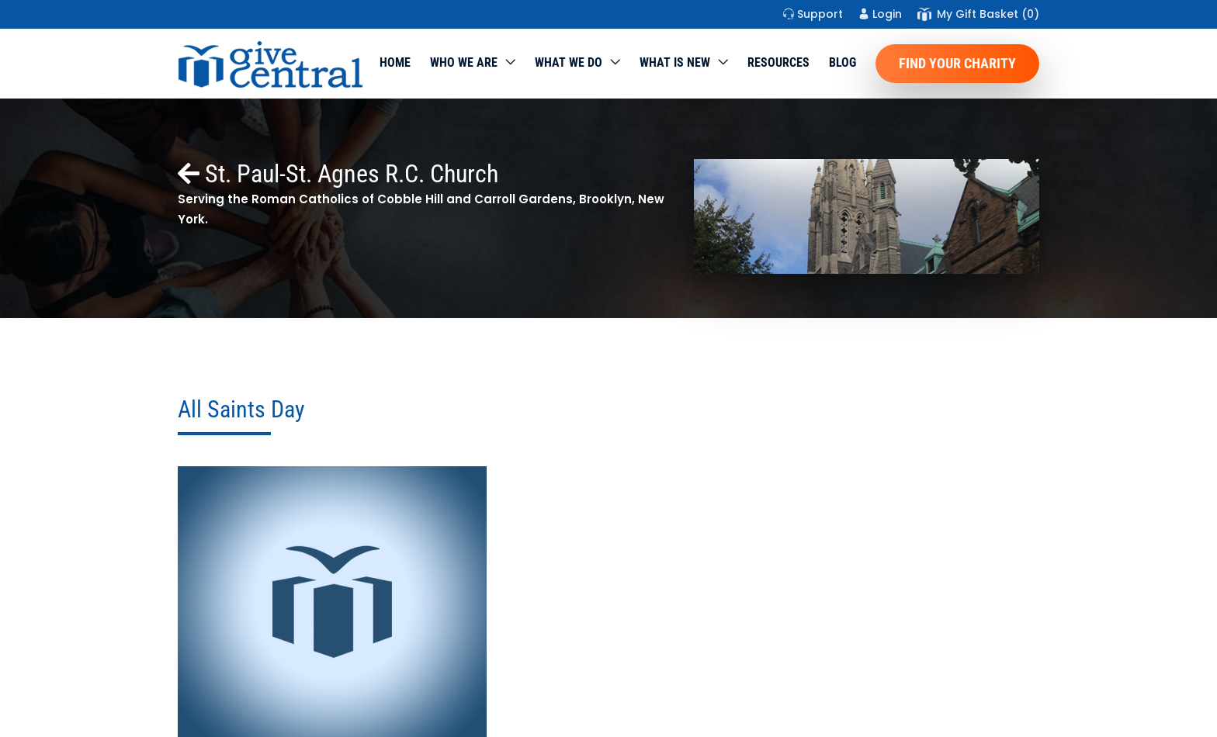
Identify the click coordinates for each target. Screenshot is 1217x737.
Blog (842, 62)
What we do (568, 62)
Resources (778, 62)
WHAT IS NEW (675, 62)
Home (395, 62)
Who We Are (464, 62)
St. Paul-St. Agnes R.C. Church (338, 174)
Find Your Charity (957, 63)
